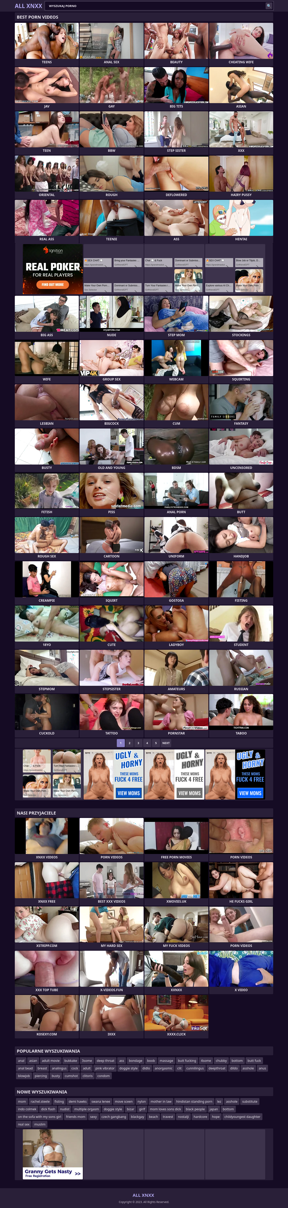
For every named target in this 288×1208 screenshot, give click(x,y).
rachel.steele (40, 1101)
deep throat (105, 1060)
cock (74, 1068)
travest (168, 1116)
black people (195, 1109)
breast (42, 1068)
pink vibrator (105, 1068)
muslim (39, 1124)
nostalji (183, 1116)
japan (214, 1109)
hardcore (200, 1116)
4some (206, 1060)
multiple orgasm (86, 1109)
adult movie (51, 1060)
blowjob (24, 1076)
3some (87, 1060)
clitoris (88, 1076)
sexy (93, 1116)
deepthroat (217, 1068)
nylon (142, 1101)
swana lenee (100, 1101)
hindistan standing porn (194, 1101)
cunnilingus (195, 1068)
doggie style (128, 1068)
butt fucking (187, 1060)
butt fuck (254, 1060)
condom (103, 1076)
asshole (248, 1068)
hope (216, 1116)
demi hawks (78, 1101)
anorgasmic (163, 1068)
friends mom (75, 1116)
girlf (142, 1109)
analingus (59, 1068)
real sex (23, 1124)
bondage (135, 1060)
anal (21, 1060)
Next (166, 743)
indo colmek (27, 1109)
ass (121, 1060)
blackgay (137, 1116)
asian (33, 1060)
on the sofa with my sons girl (39, 1116)
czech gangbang (114, 1116)
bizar (130, 1109)
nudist (64, 1109)
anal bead (25, 1068)
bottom (237, 1060)
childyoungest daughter (242, 1116)
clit (179, 1068)
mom (22, 1101)
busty (56, 1076)
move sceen (124, 1101)
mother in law (161, 1101)
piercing (41, 1076)
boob (151, 1060)
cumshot (71, 1076)
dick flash (48, 1109)
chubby (221, 1060)
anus (262, 1068)
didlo (146, 1068)
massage (166, 1060)
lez (219, 1101)
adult (87, 1068)
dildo (234, 1068)
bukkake (70, 1060)
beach (153, 1116)
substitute (249, 1101)
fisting (59, 1101)
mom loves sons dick (165, 1109)
